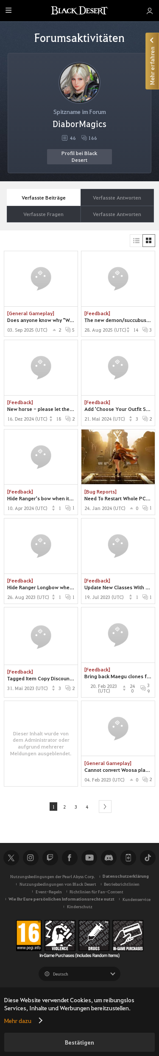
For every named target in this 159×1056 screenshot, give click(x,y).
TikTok (147, 857)
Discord (108, 857)
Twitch (50, 857)
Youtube (89, 857)
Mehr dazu (17, 1020)
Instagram (30, 857)
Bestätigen (79, 1042)
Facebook (69, 857)
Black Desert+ (128, 857)
